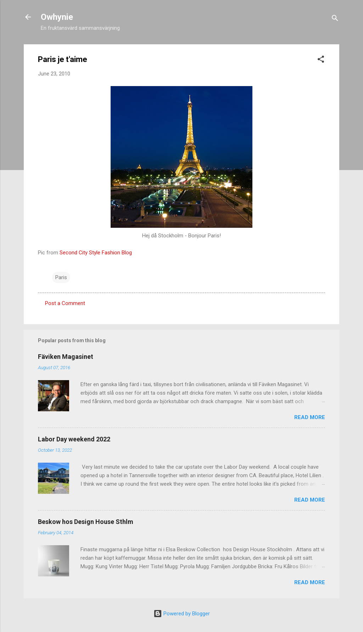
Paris (61, 277)
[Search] (335, 19)
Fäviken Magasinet (65, 356)
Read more (309, 417)
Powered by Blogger (181, 613)
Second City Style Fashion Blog (96, 252)
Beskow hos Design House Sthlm (85, 521)
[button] (321, 60)
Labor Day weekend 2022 (74, 439)
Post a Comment (65, 303)
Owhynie (57, 17)
